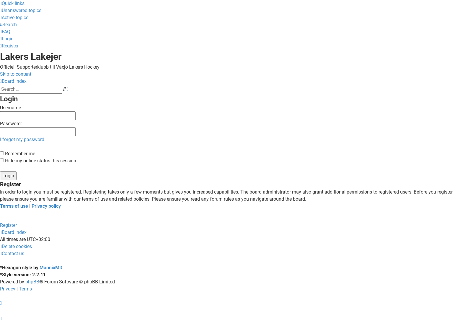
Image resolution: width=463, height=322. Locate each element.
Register (8, 225)
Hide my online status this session (38, 161)
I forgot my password (22, 139)
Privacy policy (46, 206)
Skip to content (15, 74)
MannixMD (51, 267)
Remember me (17, 153)
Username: (11, 107)
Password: (11, 123)
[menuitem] (20, 10)
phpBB (32, 282)
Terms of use (14, 206)
